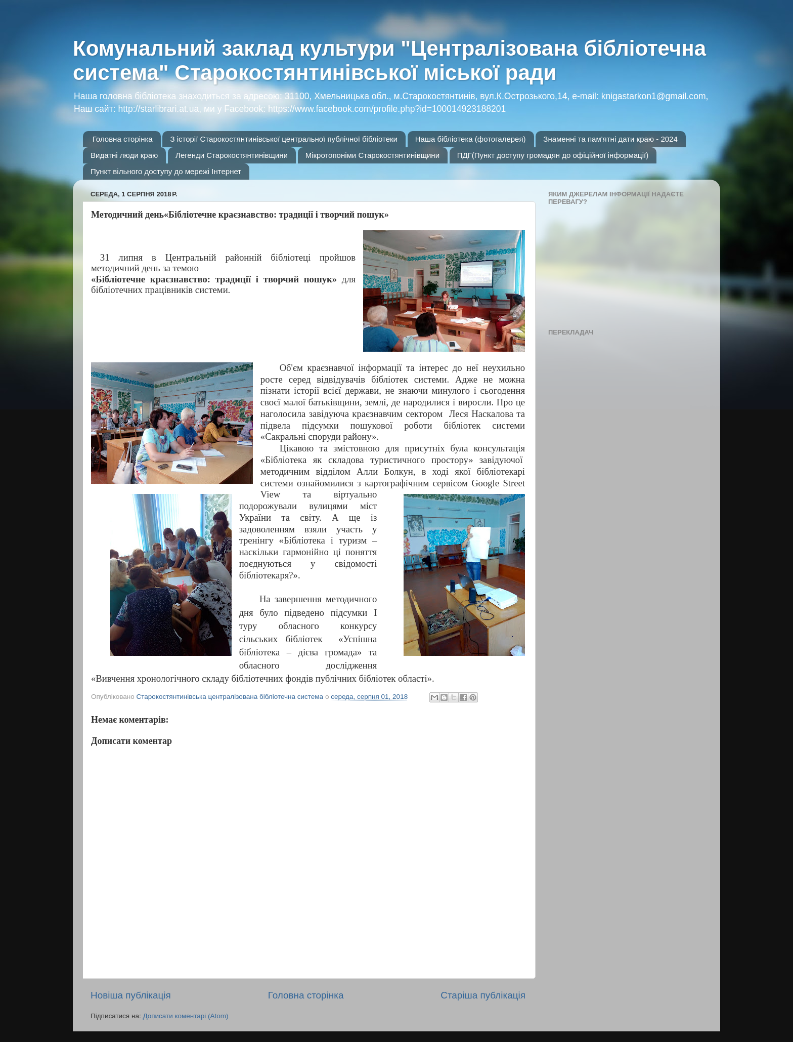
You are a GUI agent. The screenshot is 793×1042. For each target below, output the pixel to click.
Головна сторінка (123, 139)
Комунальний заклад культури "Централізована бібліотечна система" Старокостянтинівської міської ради (389, 60)
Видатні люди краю (124, 155)
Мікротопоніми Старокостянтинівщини (372, 155)
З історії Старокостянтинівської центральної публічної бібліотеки (284, 139)
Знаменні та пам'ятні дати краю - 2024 (610, 139)
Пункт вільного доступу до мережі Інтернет (166, 171)
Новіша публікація (131, 995)
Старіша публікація (482, 995)
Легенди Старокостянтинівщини (231, 155)
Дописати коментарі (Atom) (185, 1016)
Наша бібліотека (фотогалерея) (470, 139)
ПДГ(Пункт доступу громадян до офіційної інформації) (552, 155)
